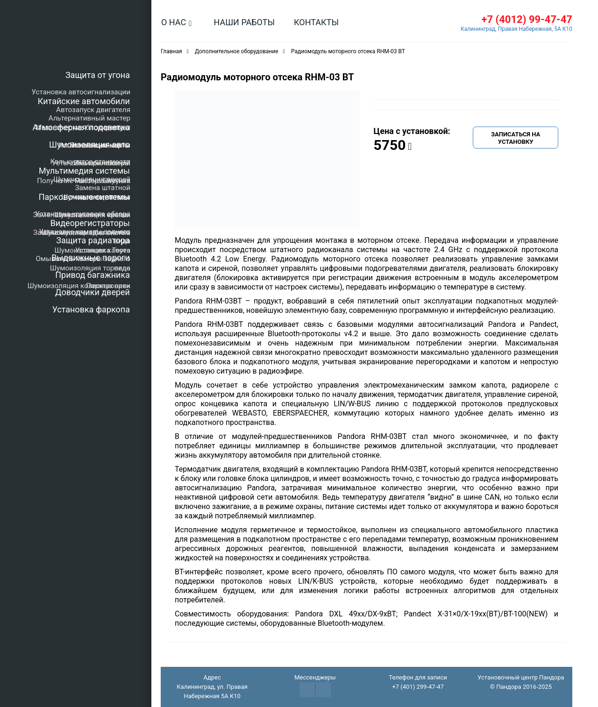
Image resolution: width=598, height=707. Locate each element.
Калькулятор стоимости (90, 161)
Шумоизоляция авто (89, 144)
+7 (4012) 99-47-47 (526, 19)
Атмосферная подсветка (81, 127)
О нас (173, 22)
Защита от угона (97, 75)
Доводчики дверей (92, 292)
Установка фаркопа (91, 309)
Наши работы (244, 22)
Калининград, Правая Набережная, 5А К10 (516, 29)
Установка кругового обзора (82, 214)
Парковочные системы (84, 197)
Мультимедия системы (84, 171)
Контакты (316, 22)
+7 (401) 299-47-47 (417, 686)
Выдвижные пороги (90, 257)
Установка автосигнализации (81, 92)
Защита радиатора (93, 240)
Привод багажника (92, 275)
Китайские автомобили (84, 101)
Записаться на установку (515, 138)
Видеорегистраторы (90, 223)
